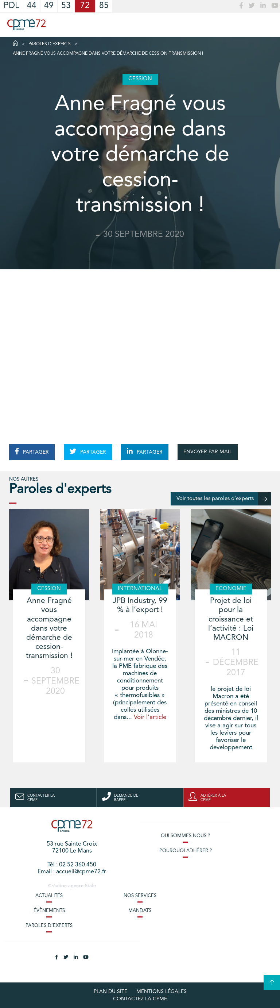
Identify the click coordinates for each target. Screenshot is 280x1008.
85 (104, 6)
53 (66, 6)
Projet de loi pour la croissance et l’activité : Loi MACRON (230, 619)
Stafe (90, 886)
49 (49, 6)
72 (85, 6)
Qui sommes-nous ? (185, 836)
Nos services (140, 895)
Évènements (49, 910)
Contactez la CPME (140, 998)
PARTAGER (32, 451)
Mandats (139, 910)
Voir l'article (150, 717)
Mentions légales (161, 991)
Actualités (49, 895)
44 (31, 6)
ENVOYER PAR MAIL (207, 451)
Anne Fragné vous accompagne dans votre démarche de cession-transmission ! (49, 628)
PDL (11, 6)
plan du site (110, 991)
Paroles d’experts (49, 925)
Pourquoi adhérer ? (185, 851)
